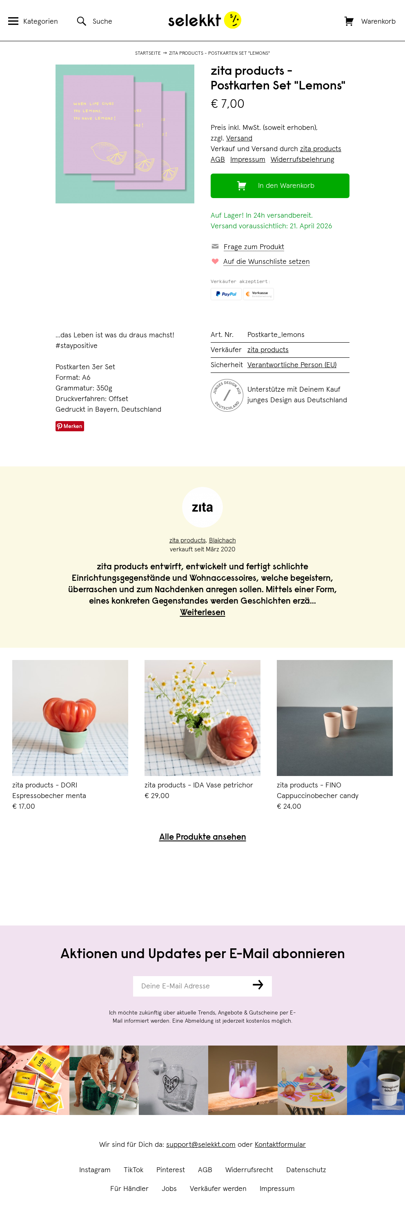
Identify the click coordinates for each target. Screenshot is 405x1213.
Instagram (95, 1170)
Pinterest (170, 1170)
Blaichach (222, 540)
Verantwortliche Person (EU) (291, 365)
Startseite (148, 53)
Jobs (169, 1189)
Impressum (277, 1189)
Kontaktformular (280, 1144)
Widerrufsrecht (249, 1170)
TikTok (133, 1170)
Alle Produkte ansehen (202, 838)
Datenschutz (306, 1170)
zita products (320, 149)
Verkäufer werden (218, 1189)
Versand (239, 138)
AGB (205, 1170)
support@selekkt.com (201, 1144)
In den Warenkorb (286, 186)
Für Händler (129, 1189)
